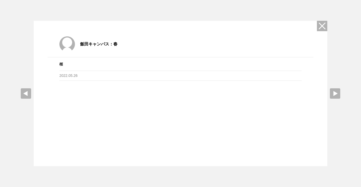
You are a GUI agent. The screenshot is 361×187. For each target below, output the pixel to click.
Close (322, 26)
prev (26, 93)
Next (335, 93)
